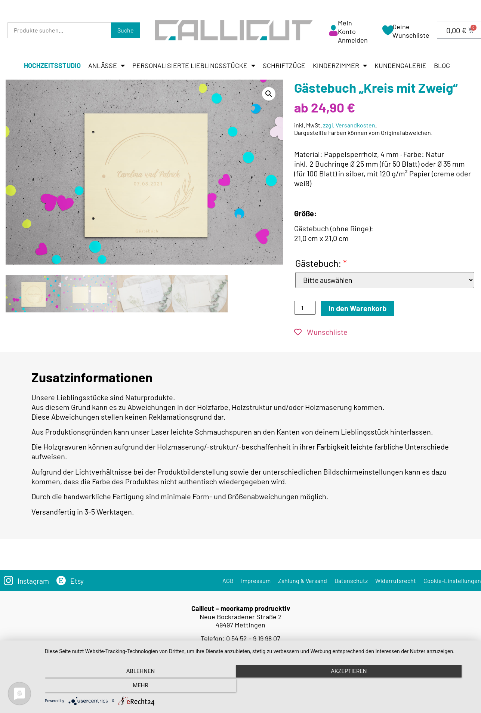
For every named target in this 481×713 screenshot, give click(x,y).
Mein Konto (347, 27)
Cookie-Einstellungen (452, 580)
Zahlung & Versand (302, 580)
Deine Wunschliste (410, 30)
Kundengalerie (400, 65)
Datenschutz (351, 580)
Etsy (79, 581)
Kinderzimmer (340, 65)
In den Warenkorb (357, 308)
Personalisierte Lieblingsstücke (193, 65)
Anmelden (353, 40)
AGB (228, 580)
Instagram (34, 581)
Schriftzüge (284, 65)
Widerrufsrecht (395, 580)
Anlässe (106, 65)
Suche (125, 30)
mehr (409, 687)
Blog (442, 65)
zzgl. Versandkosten (349, 125)
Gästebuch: (321, 263)
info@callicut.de (251, 647)
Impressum (256, 580)
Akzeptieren (259, 687)
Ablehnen (109, 687)
